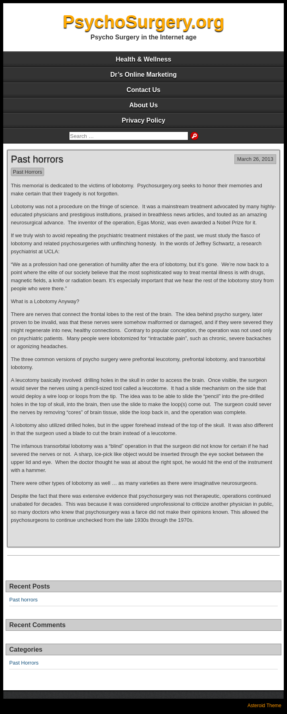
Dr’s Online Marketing (143, 74)
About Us (143, 105)
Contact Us (143, 89)
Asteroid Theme (265, 705)
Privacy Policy (143, 120)
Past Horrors (27, 172)
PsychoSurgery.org (143, 21)
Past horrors (37, 159)
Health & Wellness (143, 59)
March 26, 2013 (255, 159)
